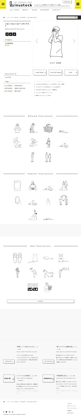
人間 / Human (8, 88)
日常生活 (16, 17)
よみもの (69, 403)
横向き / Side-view (20, 88)
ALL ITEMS (14, 10)
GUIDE (34, 10)
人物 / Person (18, 85)
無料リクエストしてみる (43, 95)
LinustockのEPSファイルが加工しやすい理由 (50, 84)
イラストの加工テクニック (44, 92)
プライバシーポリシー (72, 408)
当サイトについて (71, 405)
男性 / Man (17, 91)
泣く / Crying (8, 91)
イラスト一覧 (10, 17)
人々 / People (8, 85)
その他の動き (23, 17)
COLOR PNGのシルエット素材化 (46, 89)
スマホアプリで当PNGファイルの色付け (48, 87)
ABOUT (26, 10)
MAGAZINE (44, 10)
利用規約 (69, 410)
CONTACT (56, 10)
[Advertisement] (18, 59)
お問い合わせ (70, 412)
